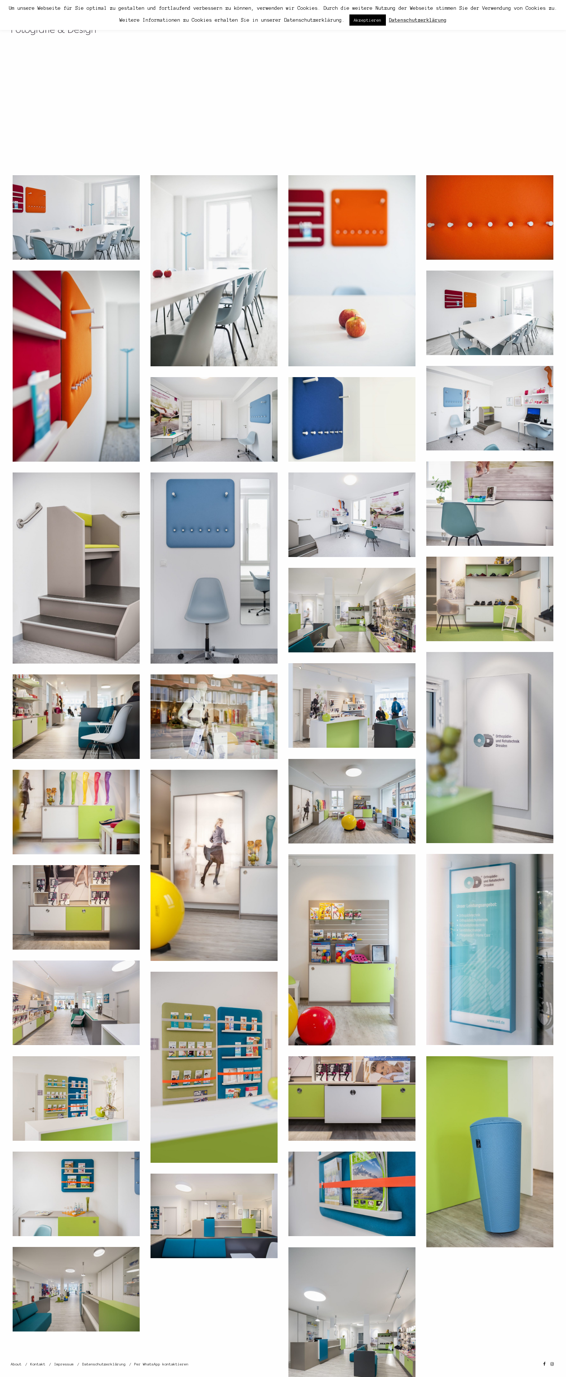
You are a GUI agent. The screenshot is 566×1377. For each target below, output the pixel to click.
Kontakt (37, 1364)
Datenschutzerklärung (104, 1364)
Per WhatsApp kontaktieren (161, 1364)
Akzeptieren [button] (368, 20)
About (16, 1364)
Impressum (64, 1364)
